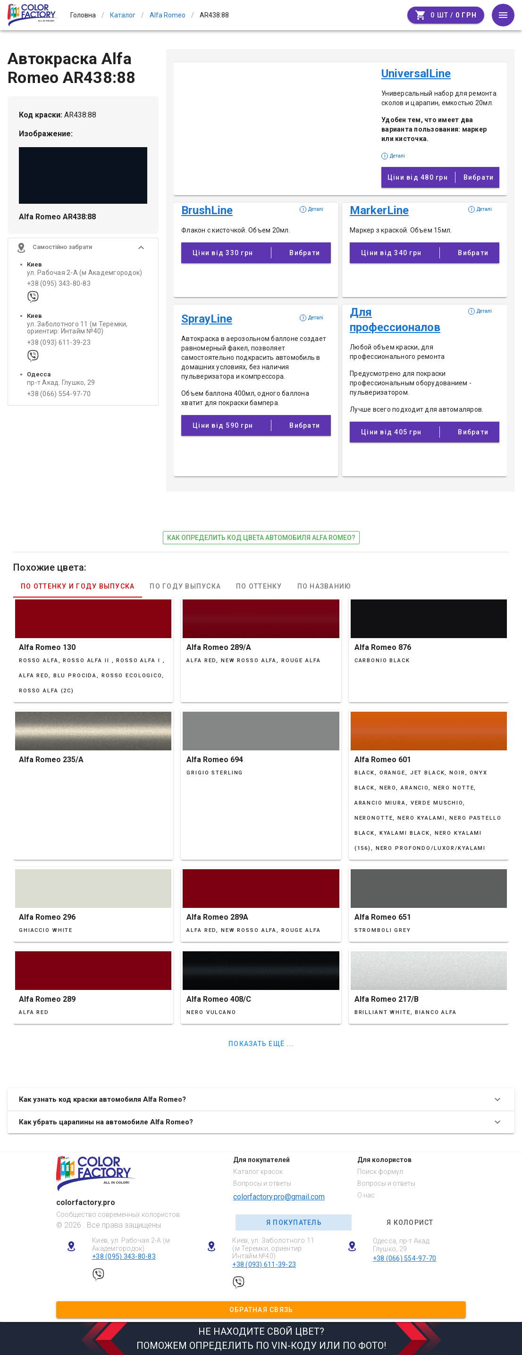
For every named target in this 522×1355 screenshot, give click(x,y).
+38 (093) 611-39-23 (59, 342)
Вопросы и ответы (262, 1183)
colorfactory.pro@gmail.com (279, 1196)
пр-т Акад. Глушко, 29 (61, 383)
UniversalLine (416, 73)
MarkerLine (379, 210)
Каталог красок (258, 1171)
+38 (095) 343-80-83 (59, 283)
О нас (366, 1195)
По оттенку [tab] (259, 586)
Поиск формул (380, 1171)
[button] (83, 247)
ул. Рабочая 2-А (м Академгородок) (84, 272)
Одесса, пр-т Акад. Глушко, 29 (402, 1245)
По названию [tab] (324, 586)
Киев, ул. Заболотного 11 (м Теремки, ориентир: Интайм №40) (273, 1248)
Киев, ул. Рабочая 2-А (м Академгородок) (131, 1244)
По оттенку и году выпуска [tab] (78, 586)
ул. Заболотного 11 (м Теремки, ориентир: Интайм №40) (77, 328)
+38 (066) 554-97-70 (59, 394)
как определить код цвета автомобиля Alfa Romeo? (261, 537)
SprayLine (206, 318)
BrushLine (207, 210)
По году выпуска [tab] (185, 586)
